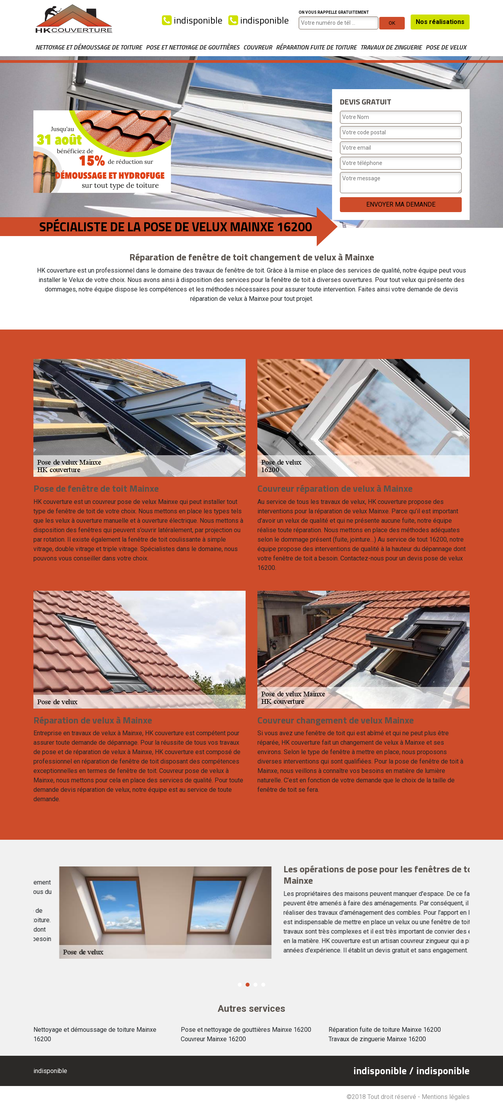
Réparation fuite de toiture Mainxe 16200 (385, 1029)
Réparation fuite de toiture (316, 47)
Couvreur (257, 47)
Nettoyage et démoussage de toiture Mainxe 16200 (94, 1034)
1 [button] (240, 985)
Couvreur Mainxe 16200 (213, 1039)
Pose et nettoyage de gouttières (192, 47)
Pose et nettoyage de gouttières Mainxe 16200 (246, 1029)
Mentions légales (446, 1097)
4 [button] (263, 985)
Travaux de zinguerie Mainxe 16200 (377, 1039)
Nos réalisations (440, 22)
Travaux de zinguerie (391, 47)
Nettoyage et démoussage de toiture (88, 47)
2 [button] (248, 985)
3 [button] (255, 985)
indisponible (192, 20)
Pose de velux (446, 47)
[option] (251, 911)
